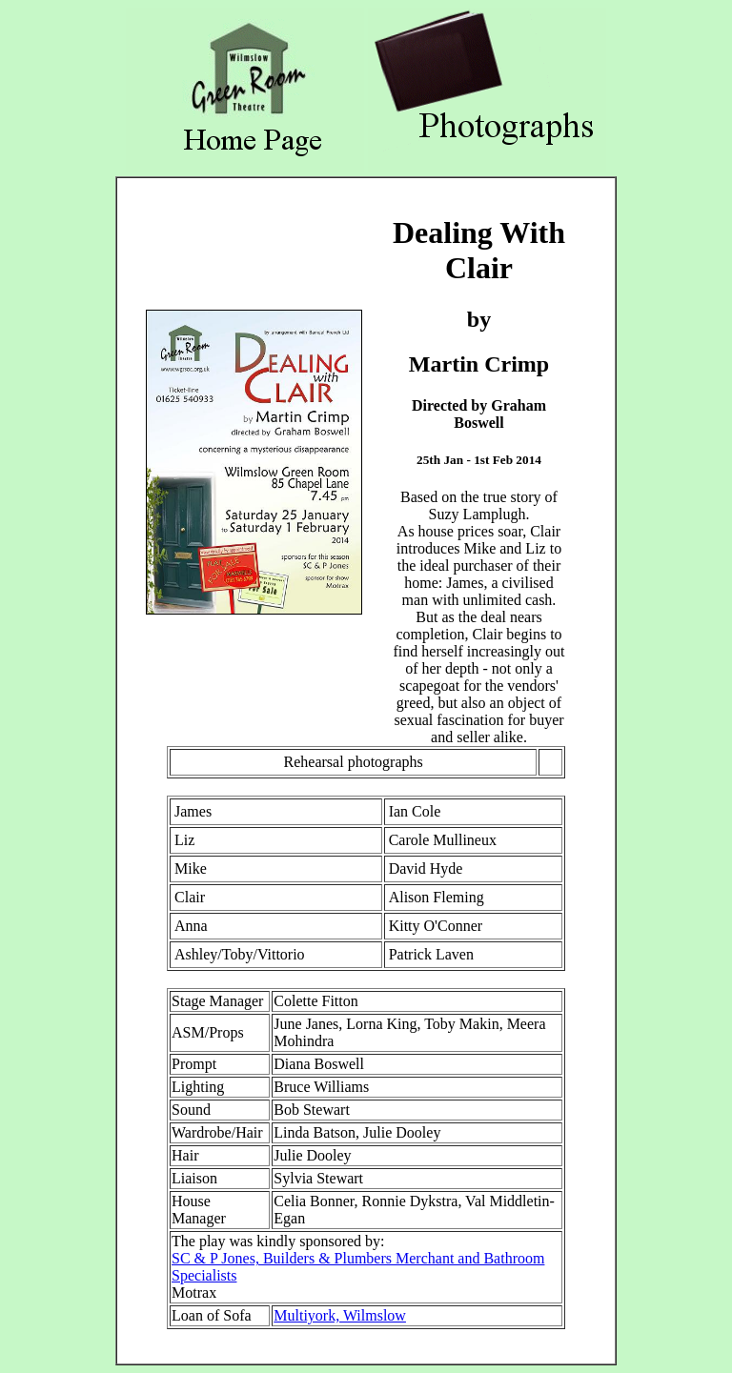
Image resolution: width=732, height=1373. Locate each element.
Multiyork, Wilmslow (340, 1315)
